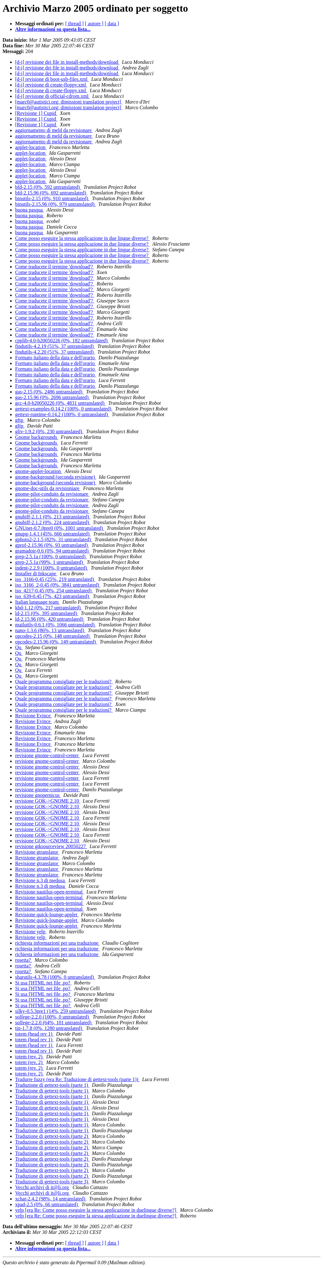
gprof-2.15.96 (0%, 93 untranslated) (52, 545)
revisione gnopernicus (38, 795)
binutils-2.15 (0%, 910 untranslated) (52, 198)
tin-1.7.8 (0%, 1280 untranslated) (49, 1028)
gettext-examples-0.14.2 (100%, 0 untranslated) (64, 408)
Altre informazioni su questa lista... (53, 29)
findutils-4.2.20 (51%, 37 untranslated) (55, 352)
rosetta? (23, 960)
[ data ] (112, 23)
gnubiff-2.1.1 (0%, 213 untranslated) (52, 516)
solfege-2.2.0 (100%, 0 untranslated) (52, 1017)
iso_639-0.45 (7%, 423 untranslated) (52, 596)
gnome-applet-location (38, 471)
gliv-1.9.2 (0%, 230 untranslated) (49, 431)
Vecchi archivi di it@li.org (42, 1187)
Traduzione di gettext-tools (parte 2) (52, 1136)
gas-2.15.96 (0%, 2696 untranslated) (52, 397)
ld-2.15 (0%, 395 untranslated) (46, 613)
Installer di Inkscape (36, 573)
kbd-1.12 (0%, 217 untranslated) (48, 607)
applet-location (31, 147)
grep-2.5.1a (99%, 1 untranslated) (49, 562)
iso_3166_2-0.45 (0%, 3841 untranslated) (57, 585)
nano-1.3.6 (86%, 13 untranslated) (50, 630)
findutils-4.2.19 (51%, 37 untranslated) (55, 346)
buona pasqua (29, 209)
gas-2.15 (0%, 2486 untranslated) (49, 391)
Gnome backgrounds (36, 437)
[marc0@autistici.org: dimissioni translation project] (68, 102)
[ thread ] (74, 23)
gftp (20, 420)
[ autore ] (94, 23)
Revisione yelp (31, 931)
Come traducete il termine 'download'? (54, 266)
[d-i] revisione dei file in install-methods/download (67, 62)
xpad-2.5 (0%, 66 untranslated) (47, 1204)
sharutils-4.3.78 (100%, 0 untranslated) (55, 977)
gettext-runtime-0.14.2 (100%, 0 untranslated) (62, 414)
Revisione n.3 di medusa (40, 880)
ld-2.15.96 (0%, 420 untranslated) (50, 619)
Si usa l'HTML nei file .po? (43, 982)
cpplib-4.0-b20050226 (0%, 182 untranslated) (62, 340)
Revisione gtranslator (37, 852)
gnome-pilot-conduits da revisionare (52, 494)
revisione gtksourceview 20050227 (51, 846)
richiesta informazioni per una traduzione (57, 943)
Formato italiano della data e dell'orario (55, 357)
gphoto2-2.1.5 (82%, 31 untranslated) (53, 539)
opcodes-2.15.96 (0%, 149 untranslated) (56, 641)
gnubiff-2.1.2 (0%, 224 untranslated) (52, 522)
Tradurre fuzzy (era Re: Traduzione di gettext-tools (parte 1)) (77, 1079)
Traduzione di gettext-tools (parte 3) (52, 1181)
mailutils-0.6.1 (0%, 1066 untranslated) (55, 624)
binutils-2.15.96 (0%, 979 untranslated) (55, 204)
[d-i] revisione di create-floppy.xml (51, 84)
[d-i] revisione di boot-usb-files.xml (52, 79)
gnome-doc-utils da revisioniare (48, 488)
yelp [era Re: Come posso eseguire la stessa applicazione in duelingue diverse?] (96, 1210)
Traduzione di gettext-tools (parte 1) (52, 1085)
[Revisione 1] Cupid (36, 113)
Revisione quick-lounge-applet (47, 914)
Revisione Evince (33, 715)
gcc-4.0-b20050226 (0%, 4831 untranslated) (60, 403)
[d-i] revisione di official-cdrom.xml (52, 96)
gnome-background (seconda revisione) (55, 477)
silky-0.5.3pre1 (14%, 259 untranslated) (56, 1011)
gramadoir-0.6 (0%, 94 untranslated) (52, 550)
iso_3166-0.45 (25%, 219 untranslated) (55, 579)
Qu (19, 647)
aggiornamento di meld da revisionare (54, 130)
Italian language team (37, 602)
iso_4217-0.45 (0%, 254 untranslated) (54, 590)
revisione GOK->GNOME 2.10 (47, 801)
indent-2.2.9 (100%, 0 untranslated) (51, 568)
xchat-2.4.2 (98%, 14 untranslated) (50, 1198)
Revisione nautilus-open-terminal (49, 891)
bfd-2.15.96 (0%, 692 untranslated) (51, 192)
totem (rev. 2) (29, 1056)
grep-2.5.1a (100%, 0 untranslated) (51, 556)
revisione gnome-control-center (47, 755)
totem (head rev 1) (34, 1034)
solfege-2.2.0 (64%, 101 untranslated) (54, 1022)
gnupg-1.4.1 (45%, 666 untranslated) (53, 533)
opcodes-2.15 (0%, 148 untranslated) (53, 636)
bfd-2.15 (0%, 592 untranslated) (48, 187)
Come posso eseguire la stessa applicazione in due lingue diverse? (82, 238)
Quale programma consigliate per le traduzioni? (64, 681)
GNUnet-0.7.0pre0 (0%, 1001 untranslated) (59, 528)
